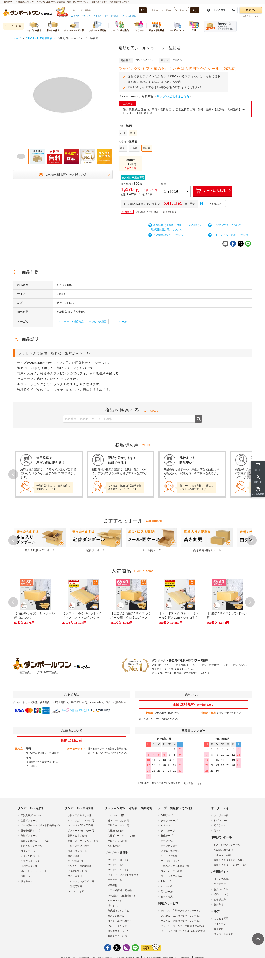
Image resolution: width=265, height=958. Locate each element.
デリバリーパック (170, 861)
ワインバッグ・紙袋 (171, 871)
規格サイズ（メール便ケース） (230, 865)
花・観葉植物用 (76, 861)
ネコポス (98, 16)
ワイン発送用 (75, 876)
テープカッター (169, 845)
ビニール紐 (167, 886)
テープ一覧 (167, 840)
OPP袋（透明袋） (170, 851)
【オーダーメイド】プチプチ (123, 875)
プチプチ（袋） (116, 865)
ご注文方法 (220, 884)
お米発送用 (74, 856)
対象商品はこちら (193, 783)
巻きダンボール (116, 915)
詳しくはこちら (147, 718)
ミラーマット (115, 900)
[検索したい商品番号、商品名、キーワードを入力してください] (105, 10)
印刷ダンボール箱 (223, 849)
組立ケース (220, 825)
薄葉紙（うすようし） (120, 910)
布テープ (165, 825)
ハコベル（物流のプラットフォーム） (181, 920)
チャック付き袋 (169, 856)
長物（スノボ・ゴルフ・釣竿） (84, 840)
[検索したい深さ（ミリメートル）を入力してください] (183, 10)
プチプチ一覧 (115, 880)
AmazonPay (96, 702)
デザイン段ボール (30, 856)
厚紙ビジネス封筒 (117, 840)
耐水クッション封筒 (118, 820)
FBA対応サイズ (29, 866)
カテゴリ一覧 (13, 26)
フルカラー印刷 (222, 855)
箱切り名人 (167, 896)
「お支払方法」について (224, 225)
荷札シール (167, 891)
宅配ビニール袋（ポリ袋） (122, 835)
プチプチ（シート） (118, 870)
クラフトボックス (30, 861)
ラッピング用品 (97, 321)
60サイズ (75, 16)
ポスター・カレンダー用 (81, 830)
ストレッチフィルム (171, 876)
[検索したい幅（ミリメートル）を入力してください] (169, 10)
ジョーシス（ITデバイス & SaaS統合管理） (184, 931)
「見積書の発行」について (166, 234)
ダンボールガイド (223, 934)
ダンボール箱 (221, 815)
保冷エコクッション (118, 931)
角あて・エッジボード (120, 920)
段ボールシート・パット (34, 871)
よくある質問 (221, 918)
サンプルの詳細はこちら (173, 96)
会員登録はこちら (251, 16)
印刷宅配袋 (114, 845)
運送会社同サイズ (30, 830)
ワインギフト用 (76, 891)
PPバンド (166, 881)
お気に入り (216, 204)
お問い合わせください (229, 712)
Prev (13, 474)
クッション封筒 (129, 16)
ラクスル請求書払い (116, 702)
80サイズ (86, 16)
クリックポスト (112, 16)
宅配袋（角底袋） (117, 830)
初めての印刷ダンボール (227, 844)
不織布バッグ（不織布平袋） (176, 866)
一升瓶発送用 (75, 886)
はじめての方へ (222, 879)
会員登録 (218, 928)
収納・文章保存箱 (77, 835)
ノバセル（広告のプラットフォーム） (181, 915)
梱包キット (27, 881)
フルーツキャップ (117, 926)
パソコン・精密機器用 (80, 866)
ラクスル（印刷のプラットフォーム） (181, 910)
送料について (221, 894)
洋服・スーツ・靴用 (78, 845)
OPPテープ (167, 815)
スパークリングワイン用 (81, 881)
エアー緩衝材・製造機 (120, 890)
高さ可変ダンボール (31, 845)
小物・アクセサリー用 (80, 815)
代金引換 (45, 702)
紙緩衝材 (112, 885)
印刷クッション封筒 (118, 825)
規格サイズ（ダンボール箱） (229, 860)
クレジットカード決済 (25, 702)
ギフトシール (119, 321)
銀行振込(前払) (79, 702)
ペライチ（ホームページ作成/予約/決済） (183, 926)
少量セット (27, 876)
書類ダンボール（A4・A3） (35, 840)
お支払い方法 (221, 889)
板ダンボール (221, 820)
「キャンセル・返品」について (228, 234)
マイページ (220, 923)
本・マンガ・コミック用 (81, 820)
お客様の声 (220, 899)
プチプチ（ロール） (118, 860)
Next (252, 540)
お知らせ (218, 904)
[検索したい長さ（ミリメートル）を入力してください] (155, 10)
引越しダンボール (77, 851)
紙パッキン (114, 905)
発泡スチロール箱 (117, 936)
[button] (258, 491)
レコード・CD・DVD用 (80, 825)
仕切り (217, 830)
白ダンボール (28, 851)
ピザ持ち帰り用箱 (77, 871)
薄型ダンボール (29, 835)
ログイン (250, 10)
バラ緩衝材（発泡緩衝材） (122, 895)
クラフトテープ (169, 820)
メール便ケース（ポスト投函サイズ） (41, 825)
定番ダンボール (29, 820)
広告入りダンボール (31, 815)
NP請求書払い (60, 702)
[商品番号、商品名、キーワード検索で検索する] (142, 10)
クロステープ (168, 830)
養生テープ (167, 835)
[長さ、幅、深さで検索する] (194, 10)
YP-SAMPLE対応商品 (71, 321)
